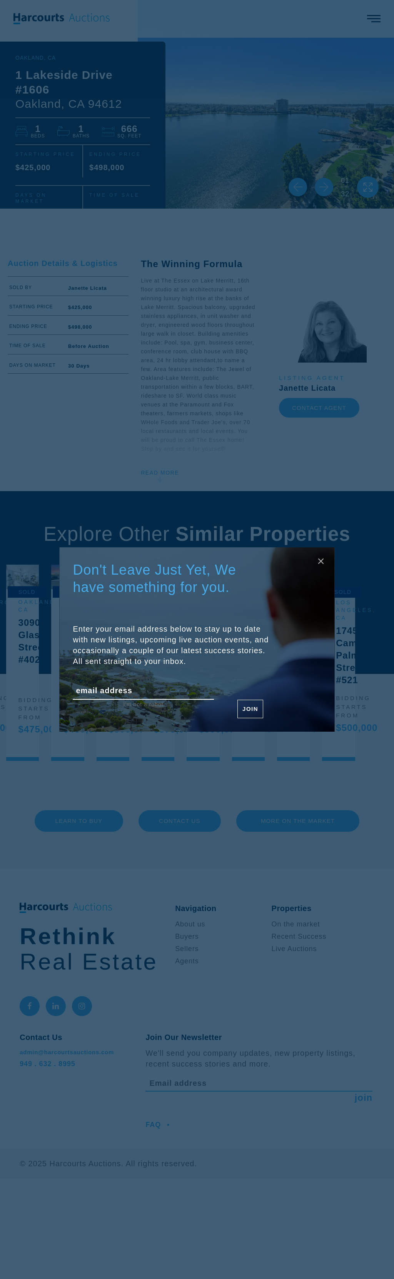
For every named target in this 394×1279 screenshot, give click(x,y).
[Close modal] (318, 564)
